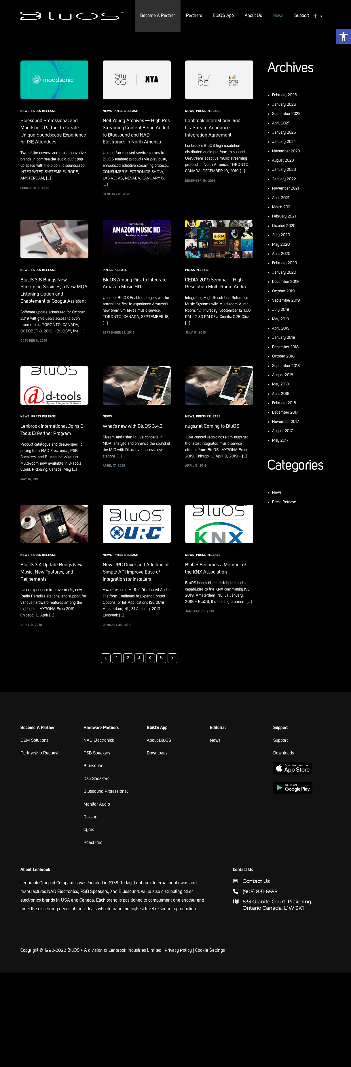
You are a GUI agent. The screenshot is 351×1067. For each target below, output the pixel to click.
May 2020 (281, 245)
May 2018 (280, 384)
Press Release (43, 111)
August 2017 (282, 431)
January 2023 (284, 170)
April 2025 (281, 123)
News (25, 111)
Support (280, 752)
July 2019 (280, 310)
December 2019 (285, 282)
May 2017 (280, 440)
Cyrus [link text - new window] (89, 841)
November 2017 (285, 422)
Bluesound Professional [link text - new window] (106, 803)
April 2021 (280, 198)
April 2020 (281, 254)
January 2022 (284, 179)
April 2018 (280, 394)
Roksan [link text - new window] (91, 828)
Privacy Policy (178, 961)
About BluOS (159, 752)
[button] (343, 36)
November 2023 (286, 151)
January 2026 (284, 105)
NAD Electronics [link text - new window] (99, 752)
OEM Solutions (34, 752)
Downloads (157, 765)
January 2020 (284, 272)
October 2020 (283, 226)
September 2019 (286, 300)
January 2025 (284, 132)
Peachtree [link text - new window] (93, 854)
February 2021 (284, 216)
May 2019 (280, 319)
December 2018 (285, 347)
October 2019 (283, 291)
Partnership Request (39, 765)
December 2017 (285, 412)
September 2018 (286, 366)
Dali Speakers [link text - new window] (97, 790)
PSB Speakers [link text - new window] (97, 765)
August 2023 (283, 160)
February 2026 (284, 95)
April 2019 (281, 328)
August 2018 (282, 375)
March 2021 (282, 207)
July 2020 (281, 235)
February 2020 (284, 263)
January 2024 (284, 142)
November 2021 (285, 188)
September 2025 (286, 114)
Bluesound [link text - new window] (94, 777)
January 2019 (283, 338)
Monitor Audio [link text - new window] (97, 816)
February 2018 (284, 403)
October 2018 (283, 356)
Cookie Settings (210, 961)
